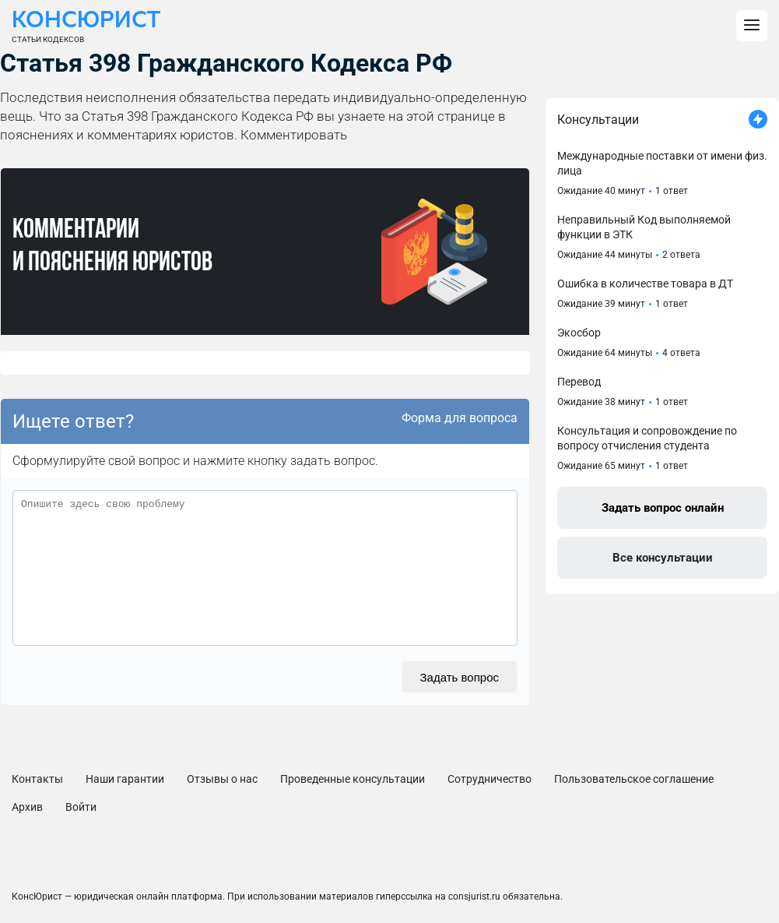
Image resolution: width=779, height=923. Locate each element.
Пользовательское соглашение (634, 779)
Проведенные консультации (352, 779)
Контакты (37, 779)
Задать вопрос (459, 677)
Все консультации (662, 558)
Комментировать (293, 135)
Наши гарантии (125, 779)
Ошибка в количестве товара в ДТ (645, 283)
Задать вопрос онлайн (663, 508)
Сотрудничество (489, 779)
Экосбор (579, 332)
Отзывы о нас (222, 779)
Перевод (579, 381)
